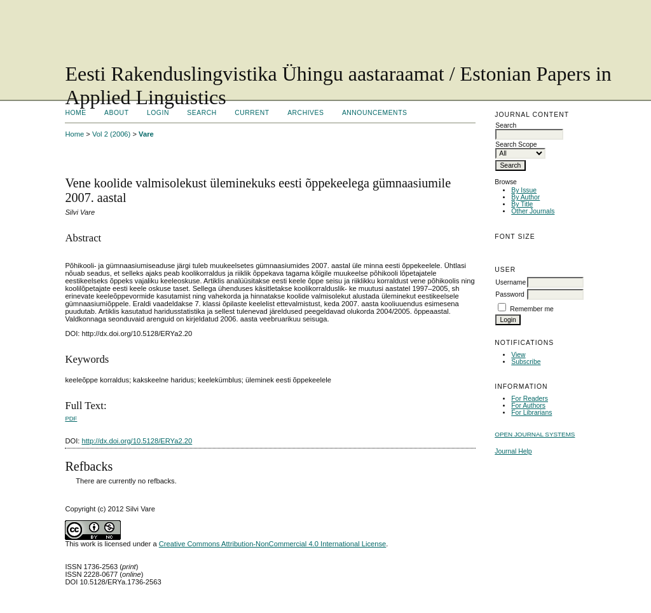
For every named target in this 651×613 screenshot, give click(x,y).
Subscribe (525, 361)
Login (158, 112)
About (116, 112)
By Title (522, 204)
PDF (71, 418)
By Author (525, 197)
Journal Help (513, 451)
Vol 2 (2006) (111, 134)
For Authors (528, 405)
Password (509, 294)
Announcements (375, 112)
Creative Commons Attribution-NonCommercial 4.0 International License (273, 544)
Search (201, 112)
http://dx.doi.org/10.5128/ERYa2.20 (137, 441)
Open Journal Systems (535, 434)
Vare (146, 134)
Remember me (532, 309)
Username (510, 282)
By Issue (524, 190)
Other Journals (532, 211)
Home (75, 112)
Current (252, 112)
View (518, 354)
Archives (305, 112)
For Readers (529, 398)
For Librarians (531, 412)
